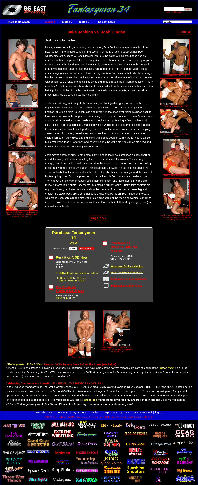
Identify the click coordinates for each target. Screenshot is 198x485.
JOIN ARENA (65, 273)
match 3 (84, 21)
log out (159, 412)
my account (79, 412)
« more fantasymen (18, 21)
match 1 (50, 21)
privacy (125, 412)
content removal (142, 412)
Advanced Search (173, 12)
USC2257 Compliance (77, 417)
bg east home (106, 21)
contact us (63, 412)
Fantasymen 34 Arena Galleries (128, 279)
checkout (95, 412)
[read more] (63, 376)
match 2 (67, 21)
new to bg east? (44, 412)
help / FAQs (110, 412)
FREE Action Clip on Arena (126, 285)
